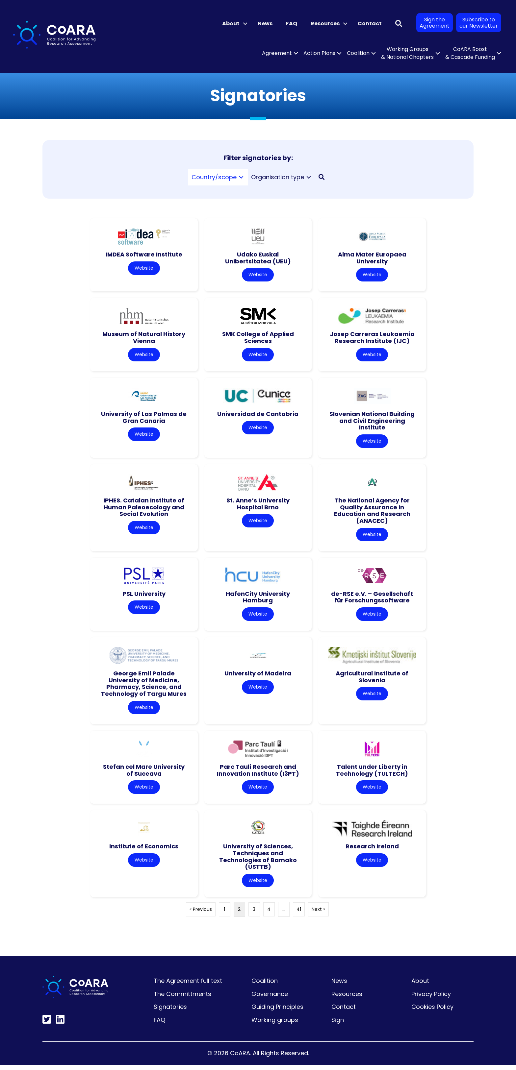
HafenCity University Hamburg (258, 599)
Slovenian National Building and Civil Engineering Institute (372, 422)
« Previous (201, 915)
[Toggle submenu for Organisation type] (309, 177)
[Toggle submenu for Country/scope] (241, 177)
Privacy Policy (431, 999)
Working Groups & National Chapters (407, 53)
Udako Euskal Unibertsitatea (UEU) (258, 257)
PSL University (144, 596)
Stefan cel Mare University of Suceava (144, 774)
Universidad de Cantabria (257, 415)
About (231, 23)
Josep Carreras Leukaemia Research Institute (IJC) (372, 338)
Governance (269, 999)
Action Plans (319, 53)
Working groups (274, 1025)
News (265, 23)
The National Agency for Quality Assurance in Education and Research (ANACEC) (372, 512)
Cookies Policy (432, 1012)
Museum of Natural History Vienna (143, 338)
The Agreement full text (188, 986)
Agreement (277, 53)
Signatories (170, 1012)
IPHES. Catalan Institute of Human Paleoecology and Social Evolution (143, 509)
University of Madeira (257, 676)
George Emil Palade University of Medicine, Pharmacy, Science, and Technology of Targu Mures (144, 686)
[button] (245, 23)
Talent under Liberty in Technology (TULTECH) (372, 774)
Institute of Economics (143, 851)
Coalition (358, 53)
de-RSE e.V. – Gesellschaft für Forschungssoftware (372, 599)
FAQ (291, 23)
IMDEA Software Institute (144, 254)
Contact (370, 23)
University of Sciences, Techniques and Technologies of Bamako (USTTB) (258, 861)
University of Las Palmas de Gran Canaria (144, 418)
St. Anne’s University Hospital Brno (258, 505)
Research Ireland (372, 851)
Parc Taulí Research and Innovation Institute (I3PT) (258, 774)
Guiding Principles (277, 1012)
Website (144, 268)
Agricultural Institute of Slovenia (372, 680)
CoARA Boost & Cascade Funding (470, 53)
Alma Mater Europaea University (372, 257)
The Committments (182, 999)
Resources (325, 23)
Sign (337, 1025)
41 (299, 915)
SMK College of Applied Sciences (258, 338)
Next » (318, 915)
